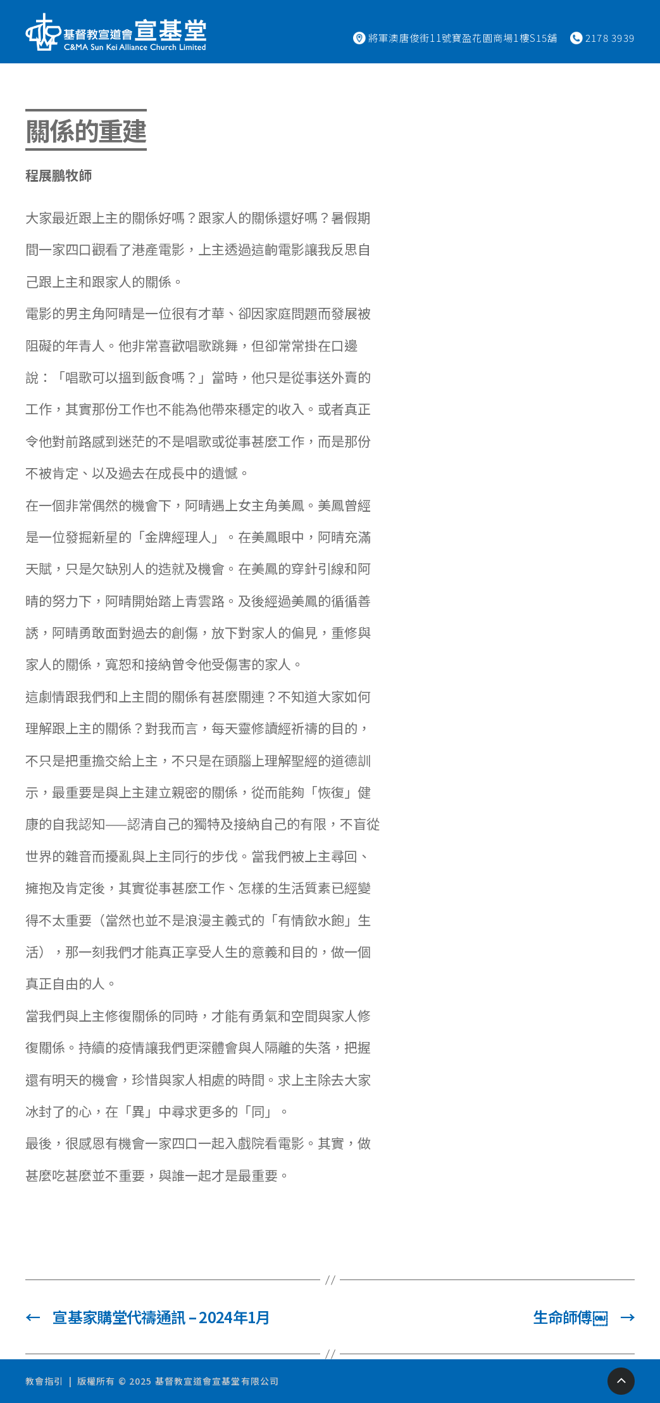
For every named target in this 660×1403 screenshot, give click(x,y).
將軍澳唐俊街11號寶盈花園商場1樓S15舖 (463, 37)
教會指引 (44, 1380)
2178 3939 (610, 37)
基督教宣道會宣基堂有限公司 (217, 1380)
